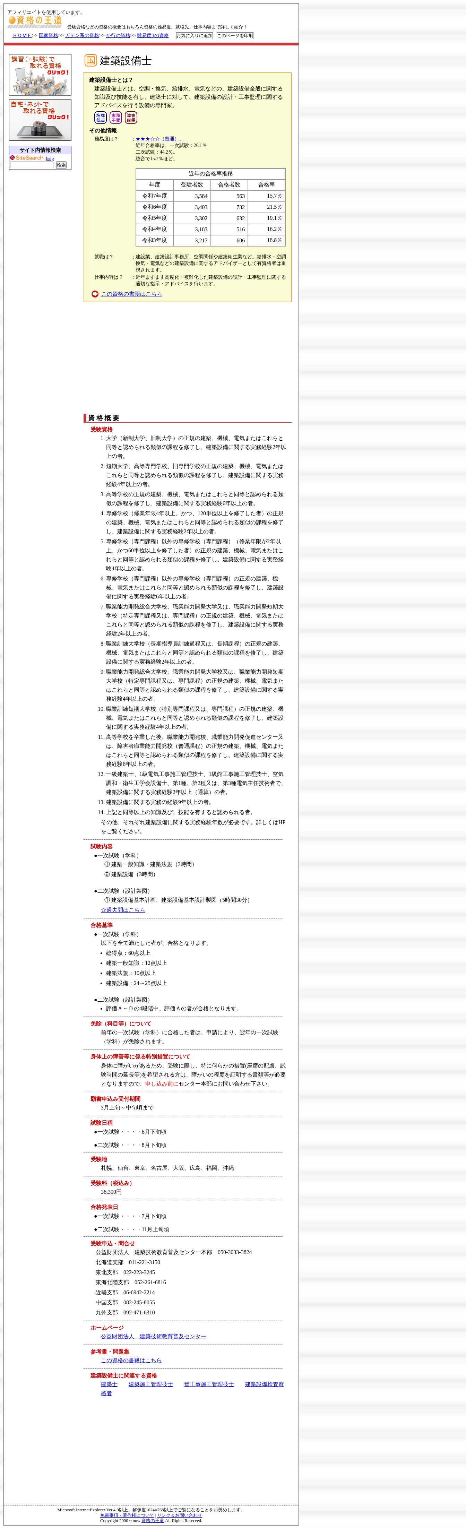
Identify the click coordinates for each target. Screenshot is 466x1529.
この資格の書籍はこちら (131, 294)
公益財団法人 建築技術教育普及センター (153, 1336)
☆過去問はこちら (123, 910)
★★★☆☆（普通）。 (160, 138)
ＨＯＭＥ (22, 35)
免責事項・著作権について (127, 1515)
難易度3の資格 (153, 35)
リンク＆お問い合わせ (179, 1515)
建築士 (109, 1384)
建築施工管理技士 (151, 1384)
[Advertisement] (187, 357)
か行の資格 (118, 35)
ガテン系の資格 (82, 35)
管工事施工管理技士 (209, 1384)
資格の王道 (152, 1520)
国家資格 (48, 35)
